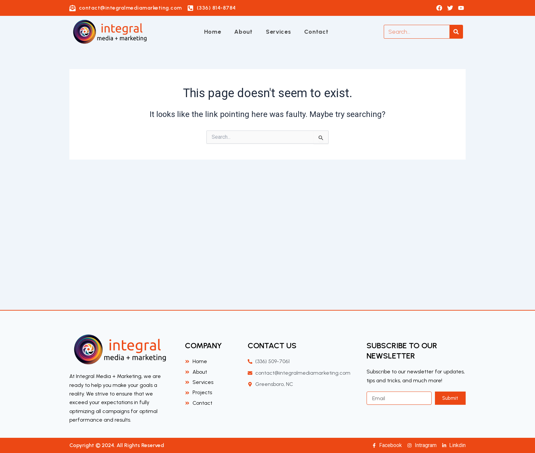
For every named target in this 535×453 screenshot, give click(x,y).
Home (212, 31)
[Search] (456, 31)
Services (278, 31)
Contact (316, 31)
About (243, 31)
